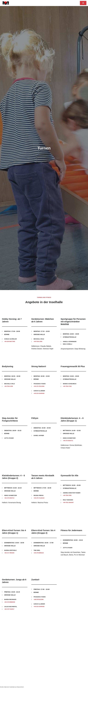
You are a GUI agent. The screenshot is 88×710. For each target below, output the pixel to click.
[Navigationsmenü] (83, 3)
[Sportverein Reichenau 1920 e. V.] (5, 3)
